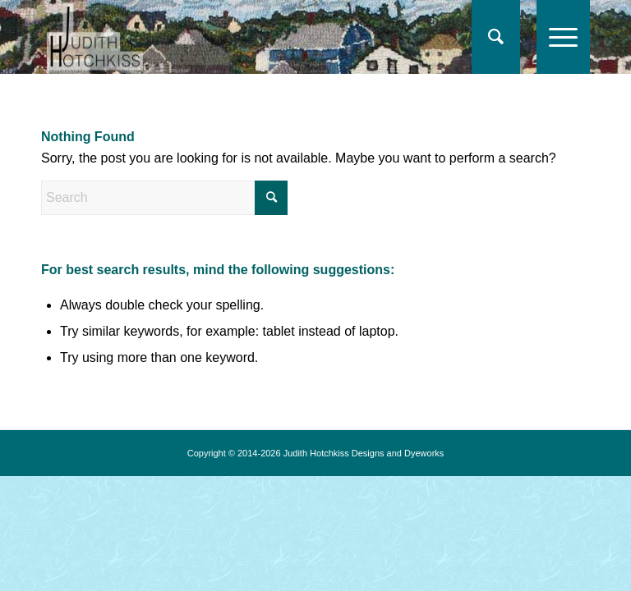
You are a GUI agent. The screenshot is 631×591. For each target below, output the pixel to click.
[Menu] (555, 37)
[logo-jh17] (95, 37)
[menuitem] (496, 37)
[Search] (488, 37)
